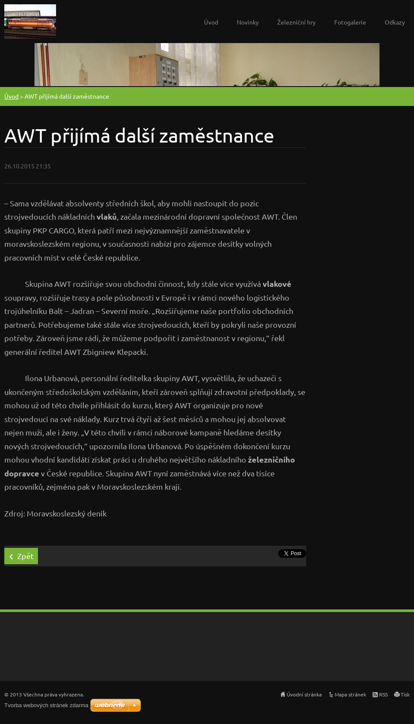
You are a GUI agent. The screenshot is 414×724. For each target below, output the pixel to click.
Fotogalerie (350, 22)
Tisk (405, 694)
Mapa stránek (350, 694)
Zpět (25, 555)
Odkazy (395, 22)
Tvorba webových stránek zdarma (46, 705)
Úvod (211, 22)
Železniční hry (296, 22)
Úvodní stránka (304, 694)
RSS (383, 694)
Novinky (248, 22)
